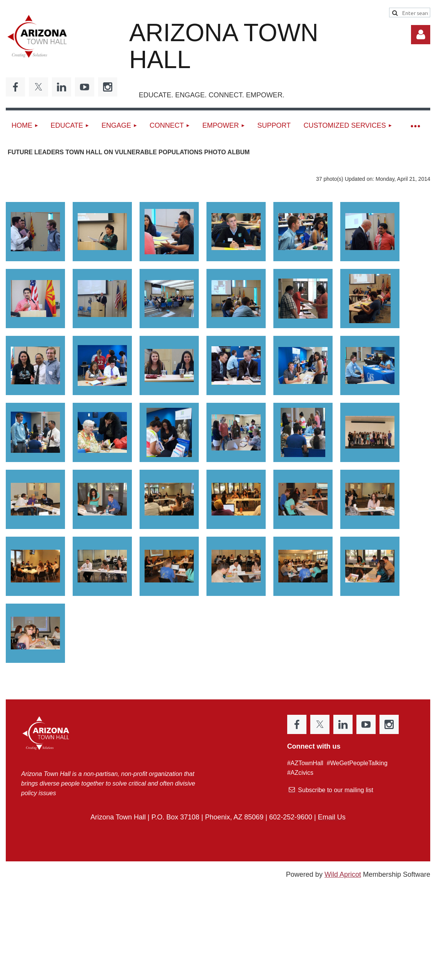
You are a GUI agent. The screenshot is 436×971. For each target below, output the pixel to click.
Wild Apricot (343, 874)
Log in (420, 34)
